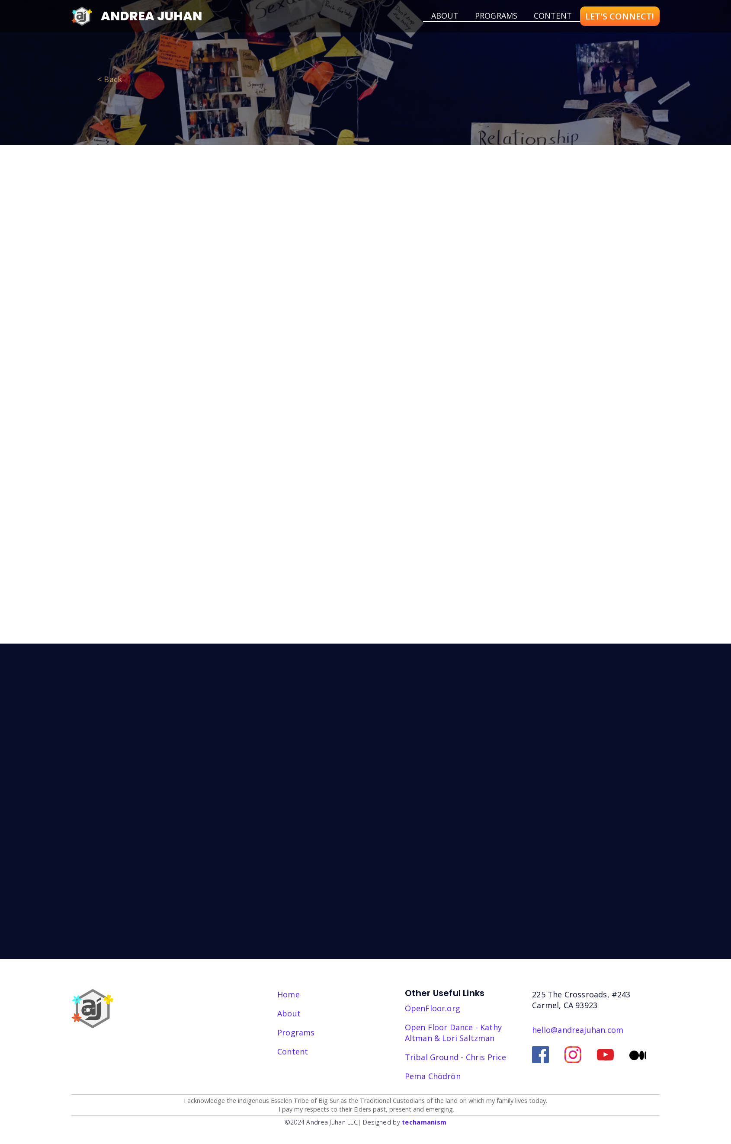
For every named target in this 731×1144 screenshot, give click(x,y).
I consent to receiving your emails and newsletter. (473, 848)
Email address (422, 801)
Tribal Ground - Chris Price (456, 1057)
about (445, 15)
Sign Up (422, 869)
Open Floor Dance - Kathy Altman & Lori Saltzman (453, 1032)
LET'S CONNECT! (619, 16)
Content (553, 15)
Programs (496, 15)
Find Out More (401, 423)
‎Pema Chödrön (433, 1076)
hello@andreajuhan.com (577, 1030)
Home (288, 994)
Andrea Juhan (151, 16)
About (289, 1013)
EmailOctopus (470, 894)
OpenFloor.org (432, 1008)
